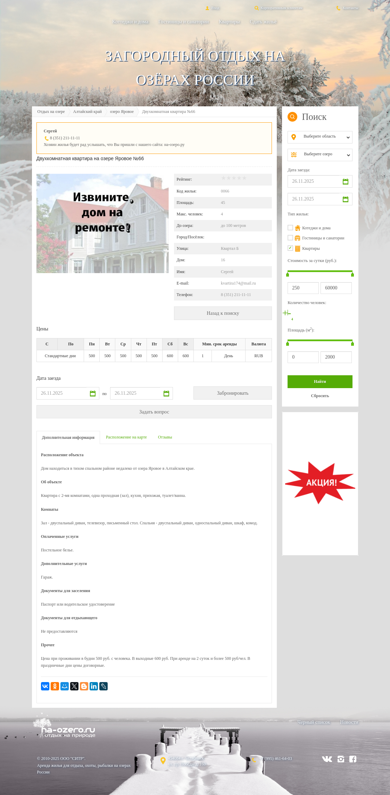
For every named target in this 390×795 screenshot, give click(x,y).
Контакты (346, 8)
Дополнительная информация (68, 437)
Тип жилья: (298, 214)
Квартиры (229, 21)
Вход (211, 8)
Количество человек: (307, 302)
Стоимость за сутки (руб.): (312, 260)
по (104, 393)
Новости (349, 722)
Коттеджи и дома (130, 21)
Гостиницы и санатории (183, 21)
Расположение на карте (126, 437)
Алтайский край (87, 111)
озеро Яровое (122, 111)
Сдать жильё (263, 21)
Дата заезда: (299, 169)
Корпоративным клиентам (278, 8)
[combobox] (325, 137)
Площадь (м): (301, 330)
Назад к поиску (223, 313)
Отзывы (165, 437)
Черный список (314, 722)
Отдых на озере (51, 111)
